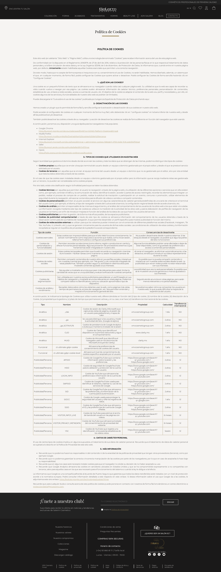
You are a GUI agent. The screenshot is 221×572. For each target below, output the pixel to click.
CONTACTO (173, 16)
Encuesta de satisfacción (169, 566)
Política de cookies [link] (62, 566)
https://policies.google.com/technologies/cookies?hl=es (84, 479)
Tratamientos (98, 16)
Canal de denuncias (140, 566)
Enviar (170, 502)
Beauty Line (129, 16)
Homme (114, 16)
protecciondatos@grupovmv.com (48, 487)
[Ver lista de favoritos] (200, 8)
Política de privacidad (120, 510)
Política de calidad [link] (94, 566)
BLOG (160, 16)
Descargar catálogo (63, 555)
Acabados (80, 16)
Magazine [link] (63, 549)
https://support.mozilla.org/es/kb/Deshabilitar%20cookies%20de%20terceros (72, 136)
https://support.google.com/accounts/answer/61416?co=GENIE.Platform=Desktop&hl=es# (78, 131)
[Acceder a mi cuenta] (206, 8)
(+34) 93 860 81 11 (104, 550)
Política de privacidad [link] (77, 566)
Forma (65, 16)
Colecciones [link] (63, 544)
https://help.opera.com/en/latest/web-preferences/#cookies (65, 153)
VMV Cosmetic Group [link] (47, 566)
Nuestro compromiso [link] (63, 538)
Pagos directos (155, 566)
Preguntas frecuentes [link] (110, 531)
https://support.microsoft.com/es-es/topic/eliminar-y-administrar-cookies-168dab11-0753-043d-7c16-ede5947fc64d (89, 142)
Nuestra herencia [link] (63, 527)
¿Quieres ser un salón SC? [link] (157, 533)
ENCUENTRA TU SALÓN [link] (19, 9)
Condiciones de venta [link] (110, 527)
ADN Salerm (147, 16)
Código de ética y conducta (122, 566)
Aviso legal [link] (107, 566)
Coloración (50, 16)
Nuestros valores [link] (63, 532)
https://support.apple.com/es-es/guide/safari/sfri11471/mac (64, 147)
